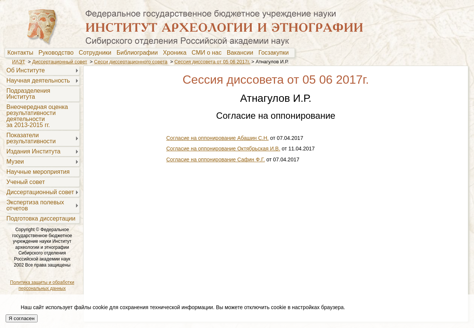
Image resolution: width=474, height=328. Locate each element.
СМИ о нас (208, 53)
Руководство (57, 53)
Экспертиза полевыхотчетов (35, 205)
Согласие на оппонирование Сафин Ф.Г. (215, 159)
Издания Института (33, 151)
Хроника (176, 53)
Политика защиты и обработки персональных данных (42, 285)
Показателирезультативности (31, 138)
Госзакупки (275, 53)
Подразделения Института (28, 93)
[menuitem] (22, 53)
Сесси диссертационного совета (130, 61)
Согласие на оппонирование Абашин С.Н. (217, 138)
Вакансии (242, 53)
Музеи (15, 161)
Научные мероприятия (38, 172)
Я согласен (22, 318)
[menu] (42, 144)
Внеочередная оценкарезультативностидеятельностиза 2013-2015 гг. (37, 116)
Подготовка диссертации (40, 218)
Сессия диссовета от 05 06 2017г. (212, 61)
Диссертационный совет (59, 61)
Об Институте (25, 70)
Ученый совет (25, 182)
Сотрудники (97, 53)
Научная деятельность (38, 80)
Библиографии (139, 53)
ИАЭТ (18, 61)
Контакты (21, 53)
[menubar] (149, 53)
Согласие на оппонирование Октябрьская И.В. (223, 149)
